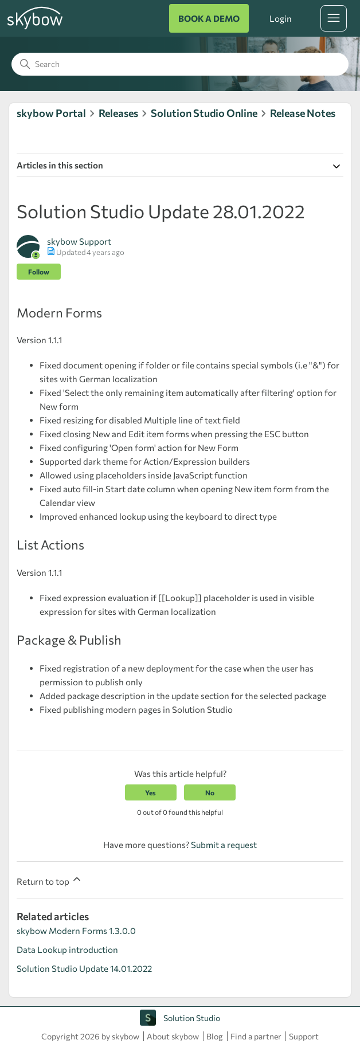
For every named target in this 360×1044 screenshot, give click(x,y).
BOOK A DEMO (209, 18)
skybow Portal (51, 113)
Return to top (50, 879)
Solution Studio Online (204, 113)
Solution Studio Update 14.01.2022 (84, 968)
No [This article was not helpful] (209, 792)
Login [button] (280, 18)
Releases (118, 113)
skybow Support (79, 241)
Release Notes (302, 113)
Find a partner (255, 1036)
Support (304, 1036)
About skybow (173, 1036)
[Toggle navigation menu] (333, 18)
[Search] (180, 64)
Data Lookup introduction (67, 949)
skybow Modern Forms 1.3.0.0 (76, 930)
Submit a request (224, 844)
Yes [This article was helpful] (150, 792)
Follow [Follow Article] (38, 272)
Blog (214, 1036)
